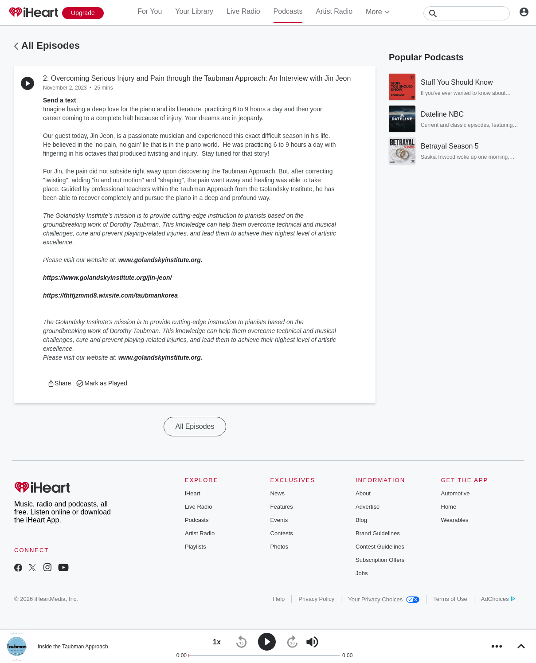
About (363, 493)
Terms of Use (450, 599)
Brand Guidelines (378, 533)
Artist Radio (334, 11)
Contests (281, 533)
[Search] (466, 13)
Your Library (194, 11)
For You (149, 11)
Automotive (455, 493)
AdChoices (498, 599)
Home (449, 506)
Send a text (59, 100)
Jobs (362, 573)
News (277, 493)
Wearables (455, 520)
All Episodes (50, 45)
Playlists (195, 546)
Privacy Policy (316, 599)
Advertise (368, 506)
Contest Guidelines (380, 546)
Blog (361, 520)
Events (279, 520)
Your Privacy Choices (383, 599)
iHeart (192, 493)
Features (281, 506)
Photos (279, 546)
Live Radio (243, 11)
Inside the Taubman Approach (73, 646)
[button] (59, 383)
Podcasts (288, 11)
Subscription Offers (380, 560)
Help (279, 599)
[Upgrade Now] (83, 13)
